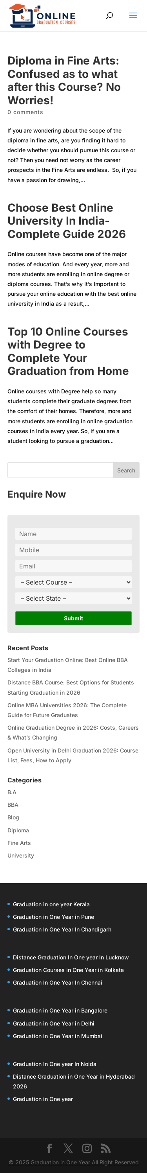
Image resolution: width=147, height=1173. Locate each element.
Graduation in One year (43, 1099)
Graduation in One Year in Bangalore (60, 1010)
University (20, 855)
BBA (12, 804)
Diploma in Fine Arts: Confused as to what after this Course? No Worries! (64, 80)
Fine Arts (19, 842)
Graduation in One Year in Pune (53, 916)
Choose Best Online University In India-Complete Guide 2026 (66, 221)
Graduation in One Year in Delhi (53, 1023)
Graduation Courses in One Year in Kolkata (68, 969)
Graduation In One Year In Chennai (57, 982)
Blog (13, 817)
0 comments (25, 112)
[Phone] (73, 550)
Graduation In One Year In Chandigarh (62, 929)
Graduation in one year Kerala (51, 904)
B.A (11, 792)
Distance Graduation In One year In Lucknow (71, 957)
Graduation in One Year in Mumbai (57, 1036)
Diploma (18, 830)
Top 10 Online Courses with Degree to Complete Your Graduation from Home (68, 351)
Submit (73, 618)
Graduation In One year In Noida (54, 1063)
